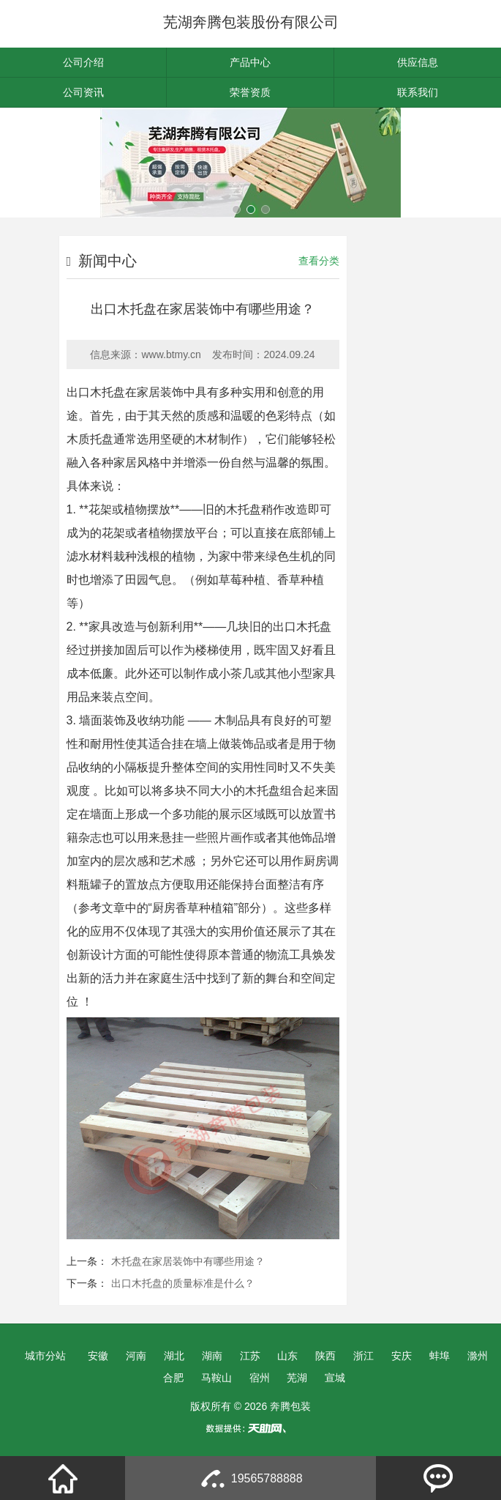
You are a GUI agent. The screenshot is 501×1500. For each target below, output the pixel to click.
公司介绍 (83, 62)
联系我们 (417, 92)
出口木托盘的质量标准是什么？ (183, 1283)
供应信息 (417, 62)
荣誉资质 (250, 92)
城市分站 (45, 1356)
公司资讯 (83, 92)
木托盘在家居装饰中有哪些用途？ (188, 1261)
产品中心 (250, 62)
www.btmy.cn (170, 354)
